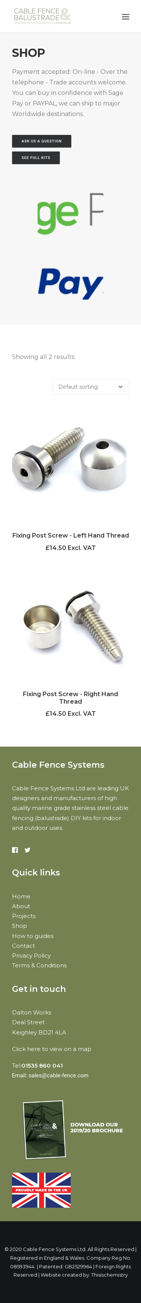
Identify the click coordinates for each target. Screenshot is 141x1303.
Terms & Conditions (39, 965)
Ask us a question (41, 141)
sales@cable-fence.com (59, 1075)
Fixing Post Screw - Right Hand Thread (70, 697)
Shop (19, 925)
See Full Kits (35, 158)
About (21, 906)
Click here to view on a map (51, 1048)
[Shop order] (90, 386)
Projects (23, 916)
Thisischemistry (109, 1275)
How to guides (32, 935)
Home (21, 896)
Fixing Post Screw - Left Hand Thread (70, 535)
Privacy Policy (31, 955)
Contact (23, 945)
